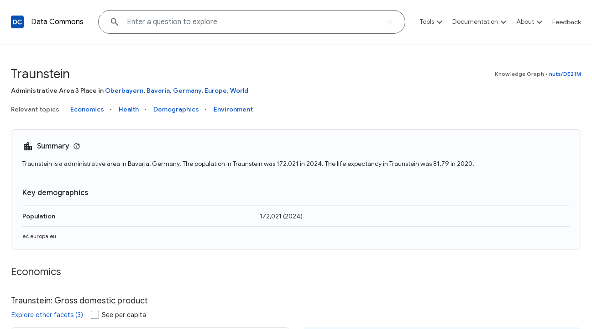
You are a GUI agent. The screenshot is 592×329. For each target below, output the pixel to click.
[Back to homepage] (17, 22)
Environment (233, 109)
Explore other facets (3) (47, 315)
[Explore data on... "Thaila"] (252, 22)
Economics (87, 109)
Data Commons (57, 22)
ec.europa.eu (39, 236)
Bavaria (158, 90)
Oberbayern (124, 90)
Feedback (566, 22)
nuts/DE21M (565, 73)
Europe (215, 90)
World (239, 90)
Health (129, 109)
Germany (187, 90)
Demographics (176, 109)
